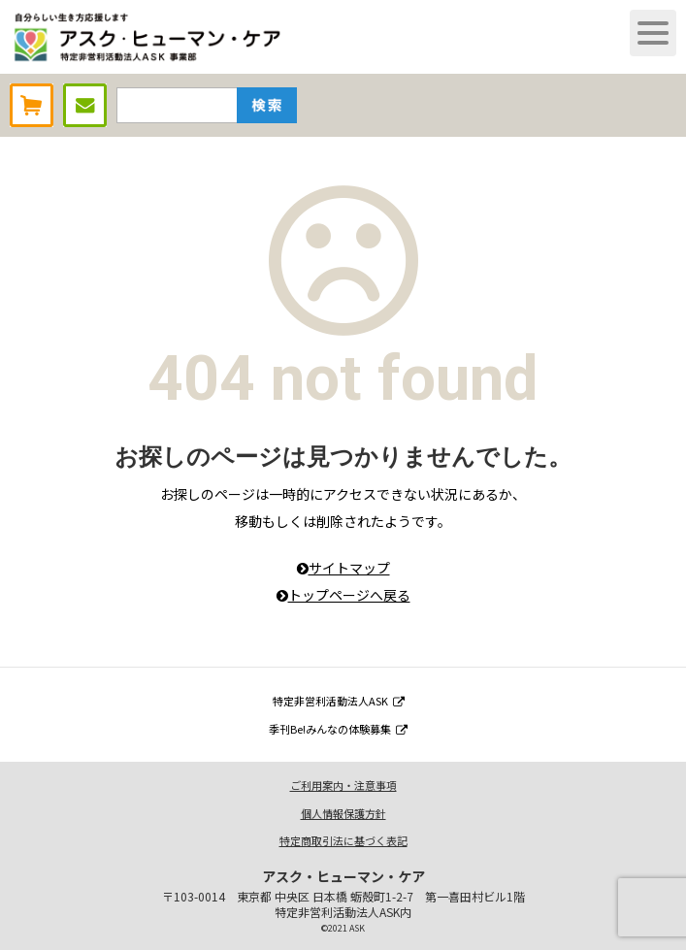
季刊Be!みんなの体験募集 (338, 729)
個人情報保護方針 (343, 813)
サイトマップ (343, 567)
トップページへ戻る (343, 595)
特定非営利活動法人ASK (339, 700)
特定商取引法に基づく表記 (343, 840)
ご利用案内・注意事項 (343, 785)
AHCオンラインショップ (31, 105)
